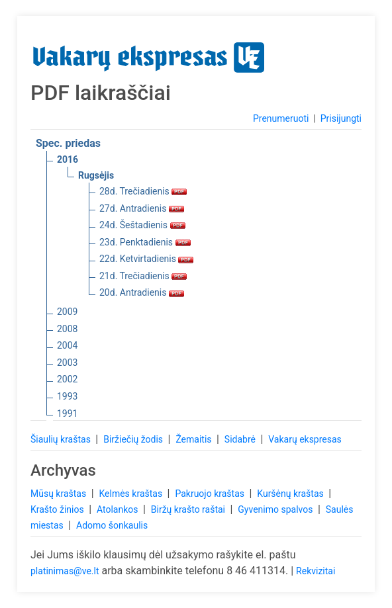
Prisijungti (341, 118)
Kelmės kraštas (131, 493)
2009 (67, 311)
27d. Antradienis (141, 208)
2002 (67, 379)
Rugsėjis (96, 175)
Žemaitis (194, 439)
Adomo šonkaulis (112, 525)
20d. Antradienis (141, 292)
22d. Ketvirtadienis (146, 258)
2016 (67, 159)
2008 (67, 329)
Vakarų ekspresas (305, 439)
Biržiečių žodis (134, 439)
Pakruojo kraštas (210, 493)
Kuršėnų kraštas (291, 493)
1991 (67, 413)
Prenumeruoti (281, 118)
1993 (67, 396)
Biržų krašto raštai (189, 509)
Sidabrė (241, 439)
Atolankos (118, 509)
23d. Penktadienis (145, 242)
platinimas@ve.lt (64, 571)
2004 (67, 345)
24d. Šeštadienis (142, 225)
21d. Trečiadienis (143, 276)
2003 (67, 362)
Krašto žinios (58, 509)
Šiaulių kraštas (61, 439)
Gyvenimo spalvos (276, 509)
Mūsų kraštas (59, 493)
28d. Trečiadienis (143, 191)
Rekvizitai (315, 571)
